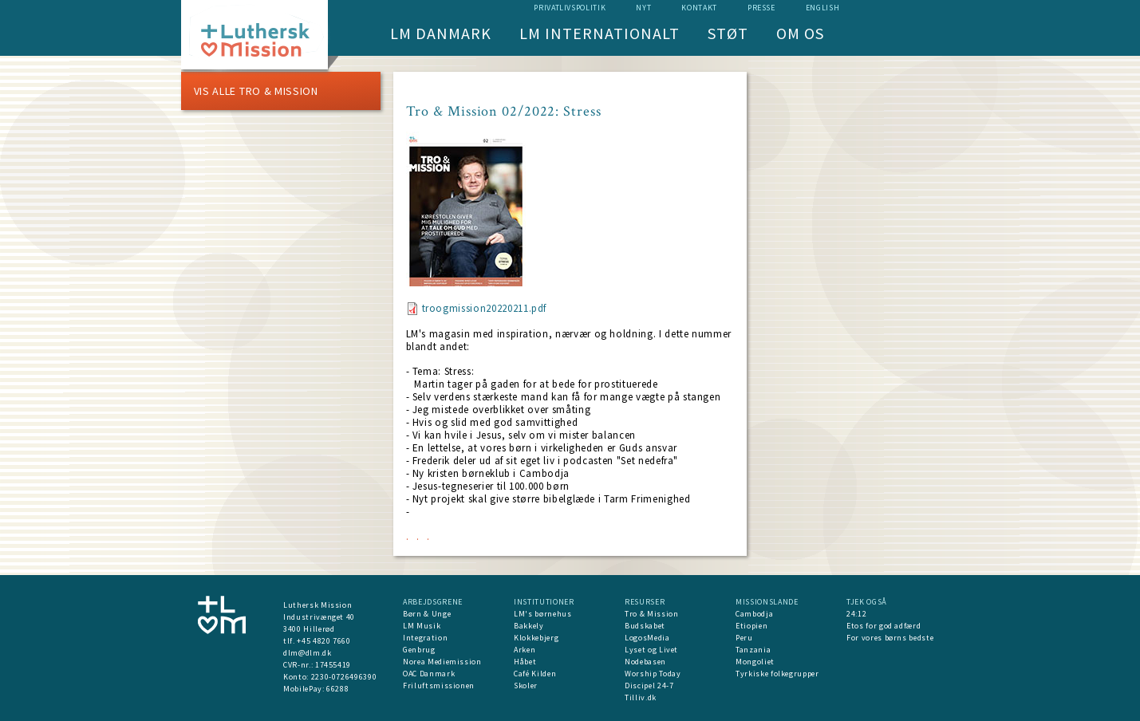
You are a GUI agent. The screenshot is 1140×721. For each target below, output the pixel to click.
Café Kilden (535, 673)
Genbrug (419, 649)
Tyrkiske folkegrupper (777, 673)
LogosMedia (647, 637)
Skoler (526, 685)
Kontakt (699, 7)
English (823, 7)
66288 (337, 689)
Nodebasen (645, 661)
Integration (425, 637)
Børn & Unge (427, 614)
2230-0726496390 (344, 677)
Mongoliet (755, 661)
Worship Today (652, 673)
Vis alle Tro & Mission (256, 91)
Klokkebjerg (536, 637)
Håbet (525, 661)
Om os (800, 33)
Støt (728, 33)
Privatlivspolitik (570, 7)
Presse (761, 7)
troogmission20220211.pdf (484, 308)
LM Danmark (440, 33)
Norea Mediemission (442, 661)
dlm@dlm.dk (307, 653)
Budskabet (645, 626)
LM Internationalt (599, 33)
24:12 (856, 614)
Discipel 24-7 (649, 685)
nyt (643, 7)
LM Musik (421, 626)
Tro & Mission (651, 614)
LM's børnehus (542, 614)
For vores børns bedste (889, 637)
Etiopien (751, 626)
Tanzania (753, 649)
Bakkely (529, 626)
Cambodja (754, 614)
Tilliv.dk (641, 697)
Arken (524, 649)
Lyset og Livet (651, 649)
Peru (744, 637)
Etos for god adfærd (883, 626)
